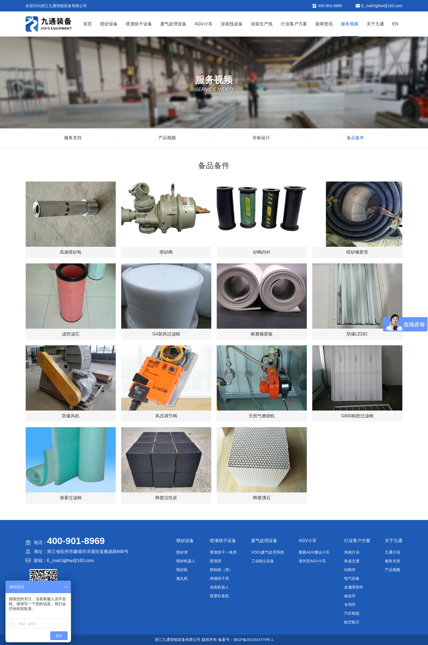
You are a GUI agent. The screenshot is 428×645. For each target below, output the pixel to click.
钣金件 (350, 596)
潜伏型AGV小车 (312, 561)
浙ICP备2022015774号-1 (253, 639)
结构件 (350, 569)
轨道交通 (351, 561)
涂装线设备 (232, 24)
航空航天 (351, 622)
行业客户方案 (294, 24)
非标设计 (261, 137)
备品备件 (355, 137)
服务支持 (73, 137)
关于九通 (375, 24)
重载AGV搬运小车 (314, 552)
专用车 (350, 604)
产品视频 (167, 137)
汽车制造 (351, 613)
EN (395, 24)
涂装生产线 (262, 24)
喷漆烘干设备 (139, 24)
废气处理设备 (173, 24)
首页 (87, 24)
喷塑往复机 (219, 596)
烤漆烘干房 (219, 578)
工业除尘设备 (262, 561)
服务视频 (349, 24)
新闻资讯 (324, 24)
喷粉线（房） (221, 569)
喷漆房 (215, 561)
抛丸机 (182, 578)
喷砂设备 (109, 24)
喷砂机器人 (185, 561)
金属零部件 (353, 587)
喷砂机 (182, 569)
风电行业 (351, 552)
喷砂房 (182, 552)
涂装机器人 (219, 587)
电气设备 (351, 578)
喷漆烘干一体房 (223, 552)
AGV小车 (204, 24)
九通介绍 (392, 552)
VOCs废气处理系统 (267, 552)
